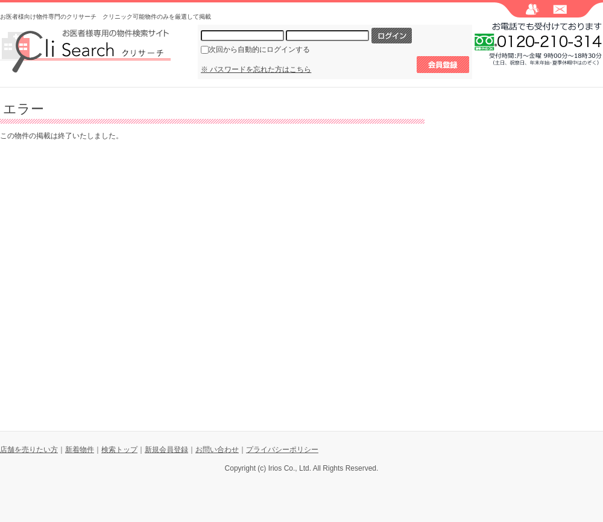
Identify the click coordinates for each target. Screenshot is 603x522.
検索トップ (119, 449)
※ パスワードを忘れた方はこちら (256, 69)
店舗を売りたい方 (29, 449)
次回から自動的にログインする (259, 49)
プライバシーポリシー (282, 449)
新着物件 (79, 449)
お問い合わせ (217, 449)
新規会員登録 (166, 449)
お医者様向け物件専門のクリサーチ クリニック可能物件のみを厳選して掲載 (105, 16)
